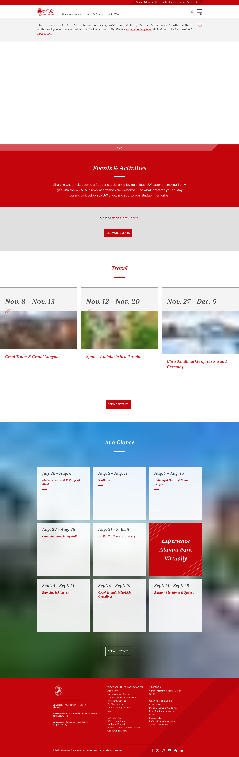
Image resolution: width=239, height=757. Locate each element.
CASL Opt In (155, 704)
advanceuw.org (60, 715)
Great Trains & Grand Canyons (32, 356)
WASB (152, 694)
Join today (44, 34)
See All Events (118, 651)
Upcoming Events (71, 14)
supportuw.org (60, 724)
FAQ (109, 711)
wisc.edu (57, 707)
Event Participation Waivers (162, 711)
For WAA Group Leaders (119, 707)
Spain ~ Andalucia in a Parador (114, 356)
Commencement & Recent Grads (165, 690)
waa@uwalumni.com (117, 730)
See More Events (118, 233)
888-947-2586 (132, 727)
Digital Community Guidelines (163, 707)
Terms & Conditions (158, 724)
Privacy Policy (155, 718)
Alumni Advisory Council (118, 694)
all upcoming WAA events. (125, 217)
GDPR (152, 714)
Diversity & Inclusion (117, 700)
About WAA (112, 690)
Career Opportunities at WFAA (122, 697)
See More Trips (118, 404)
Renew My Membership (147, 2)
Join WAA (114, 14)
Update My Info (169, 2)
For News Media (115, 704)
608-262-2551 (114, 727)
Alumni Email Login (189, 2)
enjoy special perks (139, 29)
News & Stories (94, 14)
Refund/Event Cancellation (162, 721)
